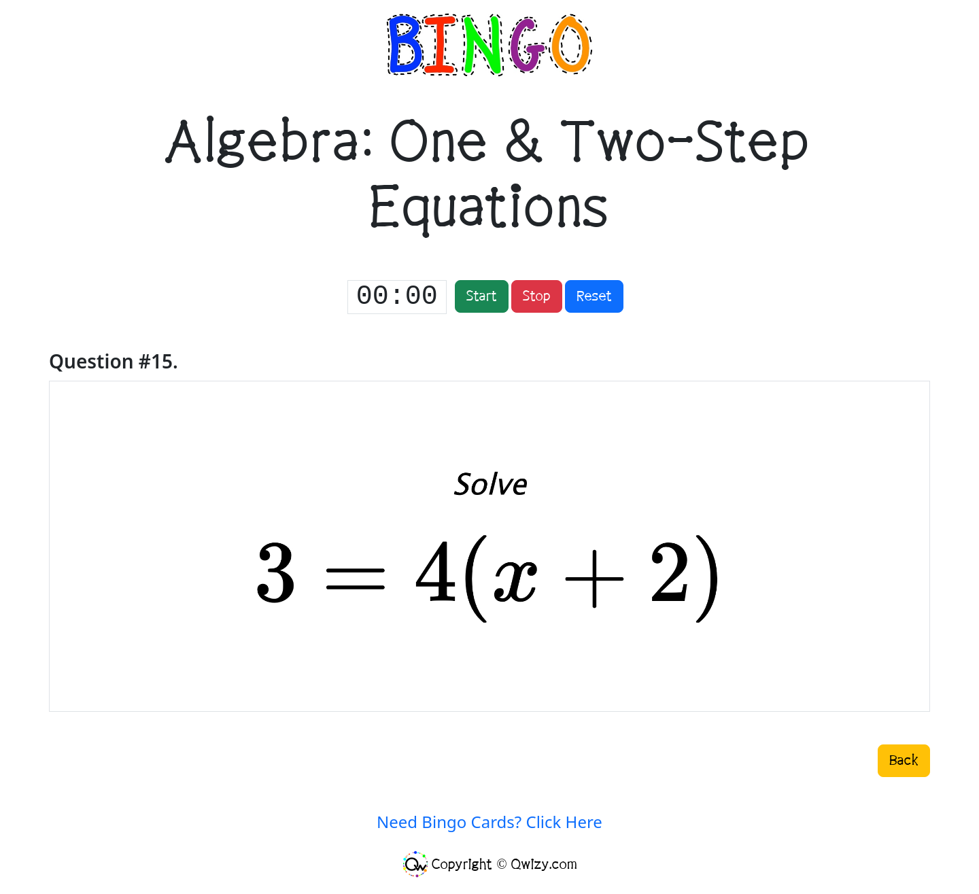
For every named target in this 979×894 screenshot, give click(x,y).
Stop (537, 296)
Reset (594, 296)
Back (903, 761)
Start (481, 296)
